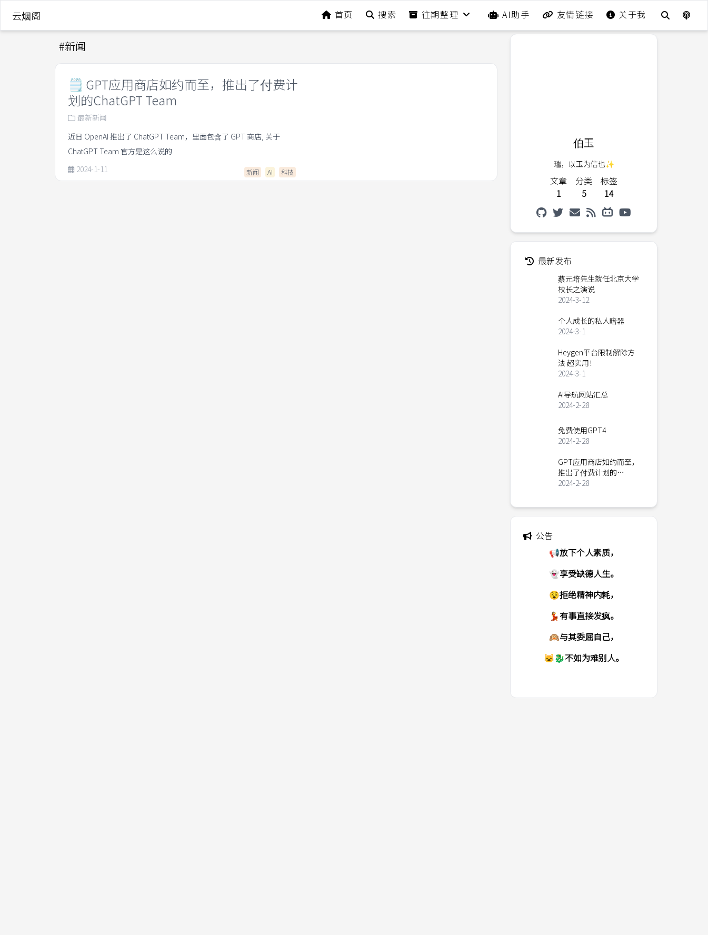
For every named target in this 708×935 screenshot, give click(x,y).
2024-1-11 (87, 169)
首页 (337, 14)
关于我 (626, 14)
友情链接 (568, 14)
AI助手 (509, 14)
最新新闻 (87, 117)
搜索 (381, 14)
